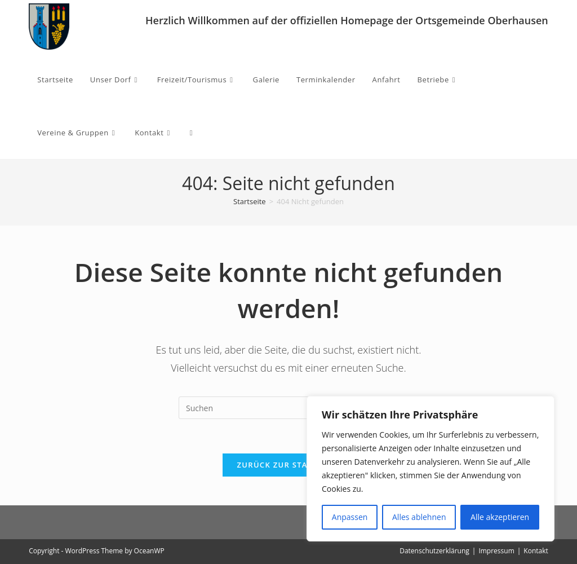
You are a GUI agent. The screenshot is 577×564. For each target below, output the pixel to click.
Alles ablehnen (419, 517)
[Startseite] (249, 201)
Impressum (496, 551)
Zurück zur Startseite (288, 465)
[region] (430, 468)
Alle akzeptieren (500, 517)
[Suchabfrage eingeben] (288, 407)
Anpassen (350, 517)
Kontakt (535, 551)
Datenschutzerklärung (434, 551)
